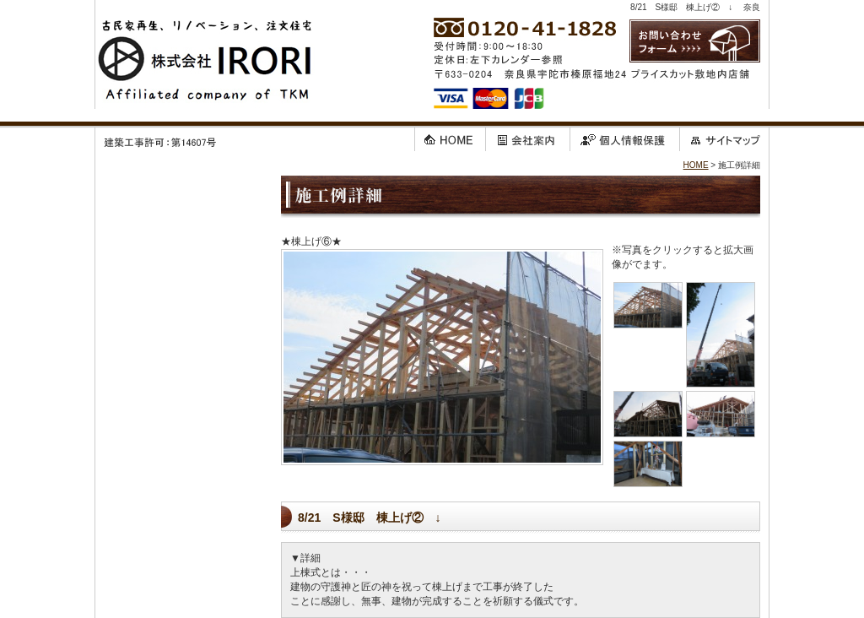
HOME (696, 165)
